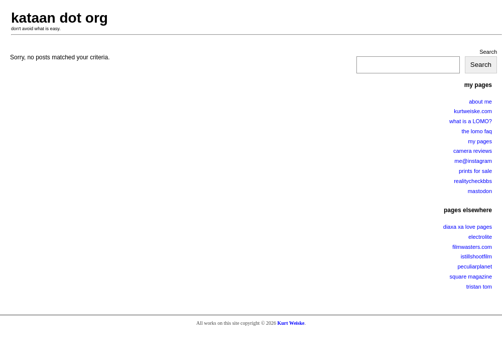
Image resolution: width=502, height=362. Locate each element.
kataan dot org (59, 18)
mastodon (480, 191)
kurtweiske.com (473, 111)
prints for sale (475, 171)
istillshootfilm (476, 256)
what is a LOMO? (470, 121)
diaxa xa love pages (467, 227)
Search (488, 52)
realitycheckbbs (473, 181)
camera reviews (472, 151)
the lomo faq (476, 131)
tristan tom (479, 287)
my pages (480, 141)
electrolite (480, 237)
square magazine (471, 277)
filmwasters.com (472, 247)
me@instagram (473, 161)
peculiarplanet (475, 266)
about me (480, 102)
